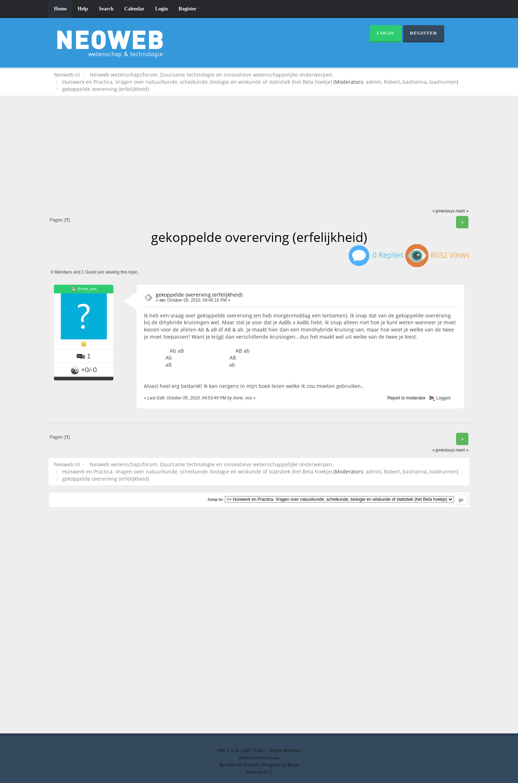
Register (188, 9)
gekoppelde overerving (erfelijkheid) (199, 294)
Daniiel (251, 765)
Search (106, 9)
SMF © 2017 (254, 750)
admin (373, 81)
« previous (443, 211)
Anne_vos (87, 288)
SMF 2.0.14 (227, 750)
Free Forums (269, 758)
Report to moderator (406, 397)
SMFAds (245, 758)
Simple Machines (285, 750)
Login (161, 9)
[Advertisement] (259, 153)
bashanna (415, 81)
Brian (293, 765)
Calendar (134, 9)
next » (461, 211)
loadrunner (442, 81)
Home (60, 9)
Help (83, 9)
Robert (392, 81)
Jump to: (215, 499)
